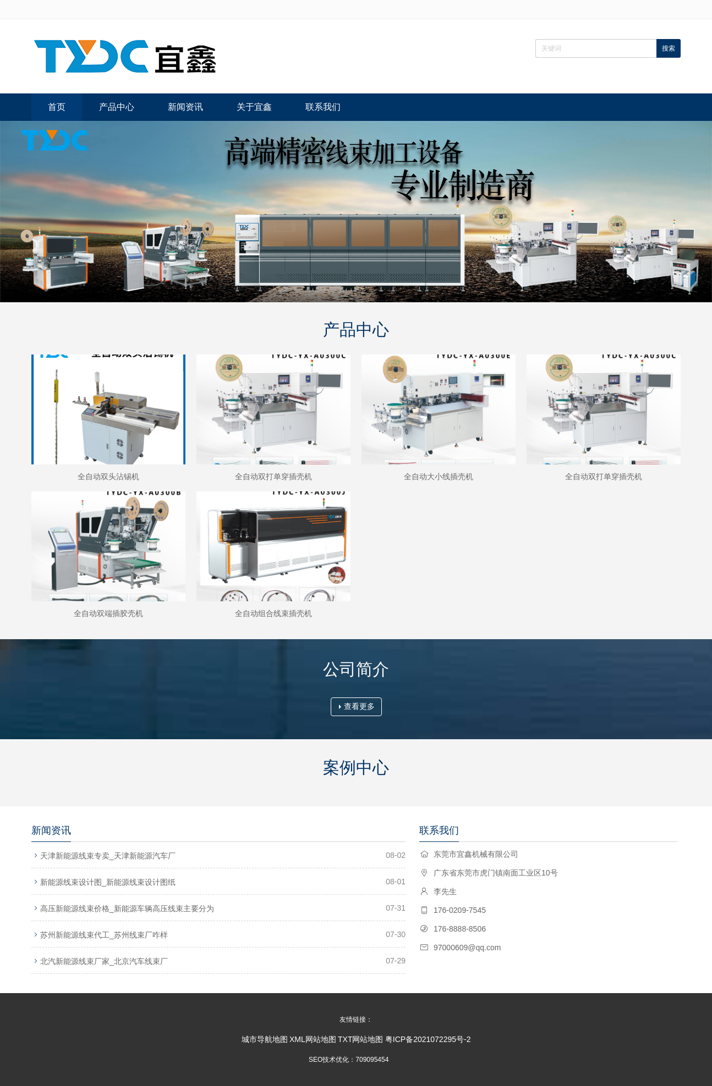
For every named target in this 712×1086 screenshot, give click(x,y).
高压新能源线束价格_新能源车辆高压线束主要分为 (127, 908)
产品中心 (116, 107)
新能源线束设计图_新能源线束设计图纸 (108, 882)
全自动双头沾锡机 (108, 476)
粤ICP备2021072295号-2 (428, 1039)
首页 (56, 107)
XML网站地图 (312, 1039)
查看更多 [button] (357, 706)
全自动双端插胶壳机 (108, 613)
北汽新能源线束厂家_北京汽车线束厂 (104, 961)
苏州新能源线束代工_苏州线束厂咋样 (104, 934)
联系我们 (323, 107)
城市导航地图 (265, 1039)
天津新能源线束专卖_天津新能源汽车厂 (108, 855)
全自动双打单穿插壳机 (273, 476)
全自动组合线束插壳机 (273, 613)
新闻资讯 (185, 107)
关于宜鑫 (254, 107)
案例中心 (356, 767)
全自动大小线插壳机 (438, 476)
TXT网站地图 (360, 1039)
